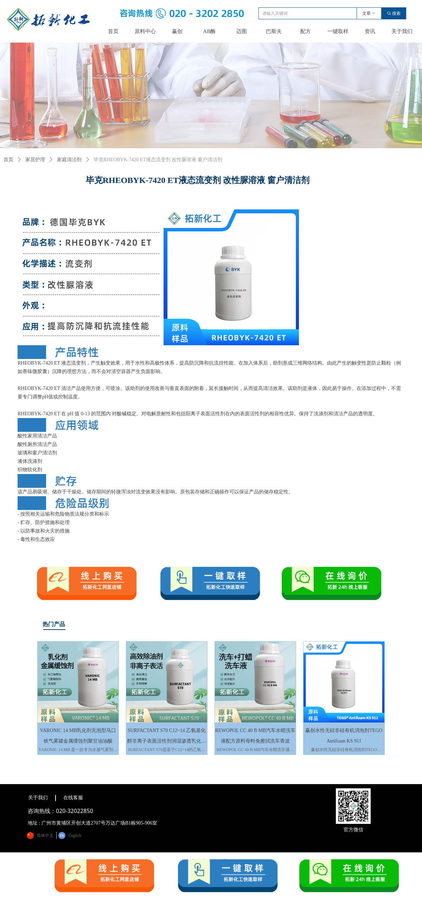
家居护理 (35, 159)
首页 (8, 159)
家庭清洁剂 (69, 159)
